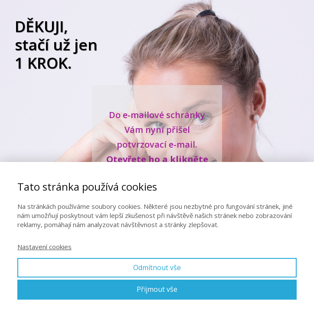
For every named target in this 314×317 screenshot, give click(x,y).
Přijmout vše (157, 289)
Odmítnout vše (157, 267)
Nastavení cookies (44, 246)
